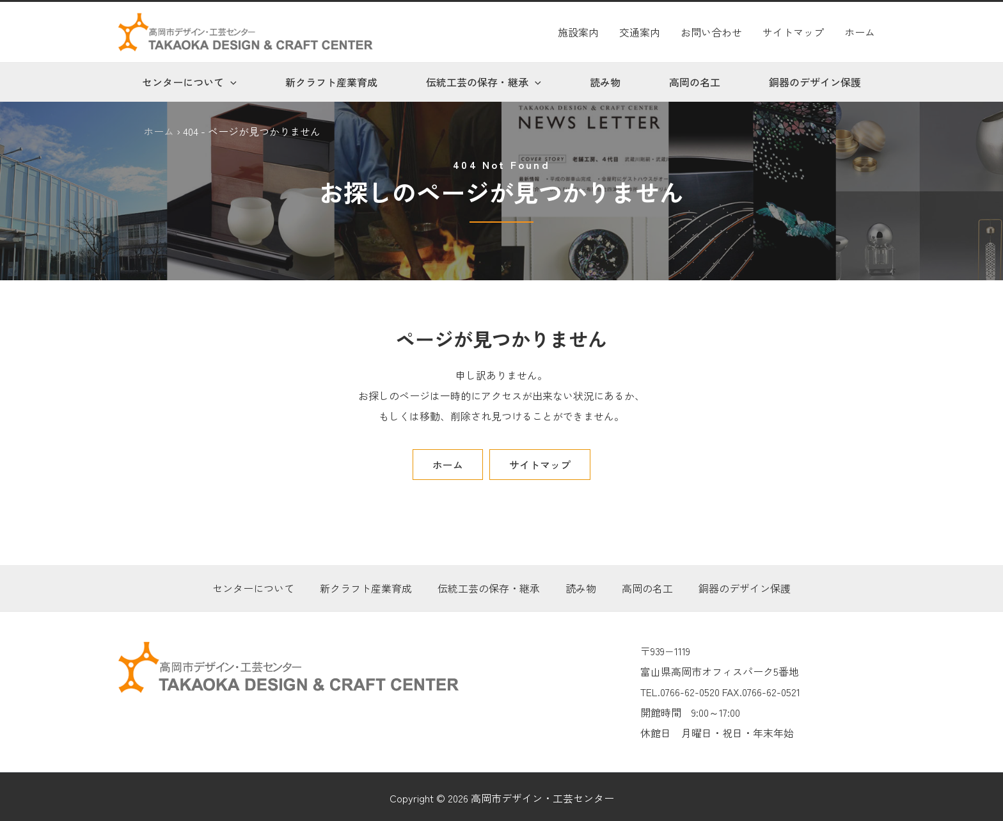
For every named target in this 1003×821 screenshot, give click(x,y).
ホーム (859, 32)
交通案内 (639, 32)
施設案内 (578, 32)
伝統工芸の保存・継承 (483, 82)
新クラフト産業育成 (331, 82)
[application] (230, 82)
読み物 (605, 82)
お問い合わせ (711, 32)
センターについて (189, 82)
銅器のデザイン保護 (815, 82)
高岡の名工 (694, 82)
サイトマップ (793, 32)
